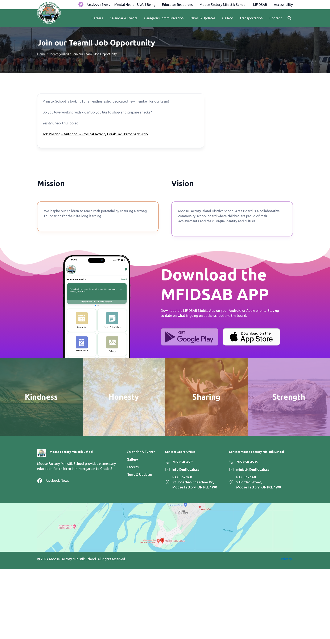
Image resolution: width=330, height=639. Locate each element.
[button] (289, 18)
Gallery (227, 18)
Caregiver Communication (164, 18)
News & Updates (202, 18)
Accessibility (283, 5)
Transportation (251, 18)
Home (41, 54)
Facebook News (98, 4)
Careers (97, 18)
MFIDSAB (260, 5)
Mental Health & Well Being (134, 5)
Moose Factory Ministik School (222, 5)
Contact (275, 18)
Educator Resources (177, 5)
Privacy (287, 559)
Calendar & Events (123, 18)
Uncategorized (59, 54)
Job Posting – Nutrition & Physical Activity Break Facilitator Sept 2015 (95, 134)
